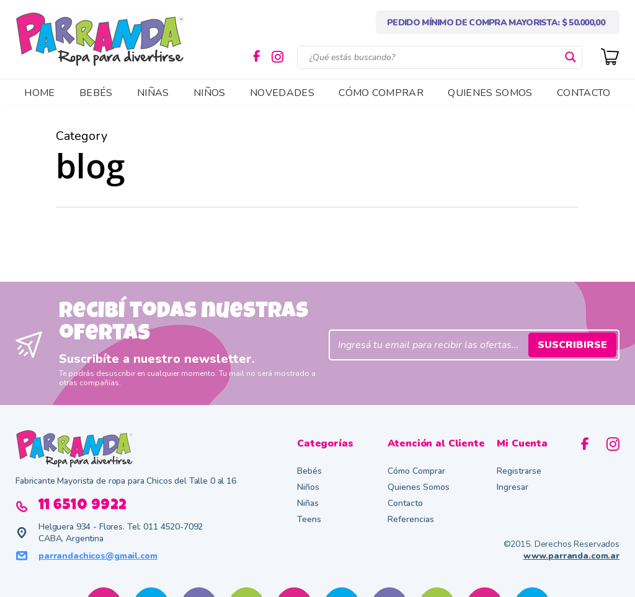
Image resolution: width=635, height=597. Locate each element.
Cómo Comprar (416, 471)
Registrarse (519, 471)
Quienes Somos (419, 487)
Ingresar (512, 487)
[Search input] (434, 57)
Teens (309, 519)
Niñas (308, 503)
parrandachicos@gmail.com (98, 556)
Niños (308, 487)
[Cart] (610, 55)
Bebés (309, 471)
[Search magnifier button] (570, 57)
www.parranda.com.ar (571, 556)
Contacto (405, 503)
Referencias (411, 519)
